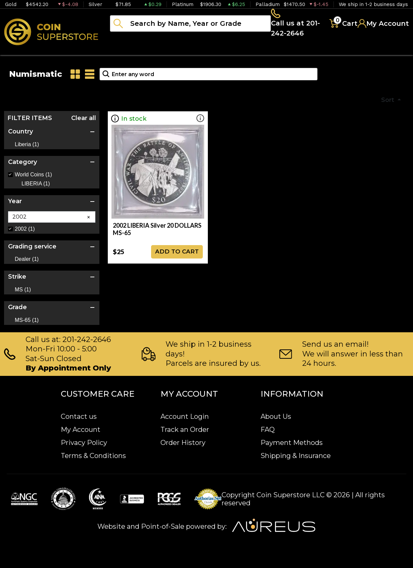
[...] (190, 24)
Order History (182, 443)
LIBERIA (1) (35, 185)
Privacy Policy (84, 443)
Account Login (184, 416)
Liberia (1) (27, 146)
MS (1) (23, 291)
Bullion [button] (123, 50)
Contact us (79, 416)
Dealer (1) (27, 261)
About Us (276, 416)
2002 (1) (25, 231)
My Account (80, 429)
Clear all (83, 120)
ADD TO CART (177, 253)
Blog (339, 50)
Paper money (243, 50)
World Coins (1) (33, 176)
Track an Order (184, 429)
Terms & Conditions (93, 456)
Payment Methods (292, 443)
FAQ (268, 429)
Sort (388, 102)
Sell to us (390, 50)
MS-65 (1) (27, 322)
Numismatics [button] (177, 50)
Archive (299, 50)
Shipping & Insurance (296, 456)
